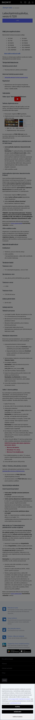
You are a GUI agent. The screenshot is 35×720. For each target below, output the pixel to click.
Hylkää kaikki (17, 711)
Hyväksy (17, 706)
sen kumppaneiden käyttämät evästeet (19, 699)
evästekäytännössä (15, 703)
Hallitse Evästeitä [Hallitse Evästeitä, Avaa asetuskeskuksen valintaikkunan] (17, 716)
